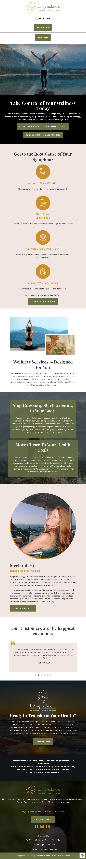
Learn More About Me (22, 608)
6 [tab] (50, 674)
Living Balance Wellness (40, 856)
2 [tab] (38, 674)
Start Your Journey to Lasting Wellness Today (43, 127)
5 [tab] (47, 674)
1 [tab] (35, 674)
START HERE (43, 37)
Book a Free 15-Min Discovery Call (43, 135)
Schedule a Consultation (43, 302)
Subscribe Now (42, 742)
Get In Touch (43, 27)
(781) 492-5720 (43, 18)
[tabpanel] (43, 657)
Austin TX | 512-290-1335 (44, 844)
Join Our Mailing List (43, 819)
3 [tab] (41, 674)
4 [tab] (44, 674)
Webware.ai (67, 856)
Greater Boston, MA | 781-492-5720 (44, 840)
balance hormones (31, 373)
